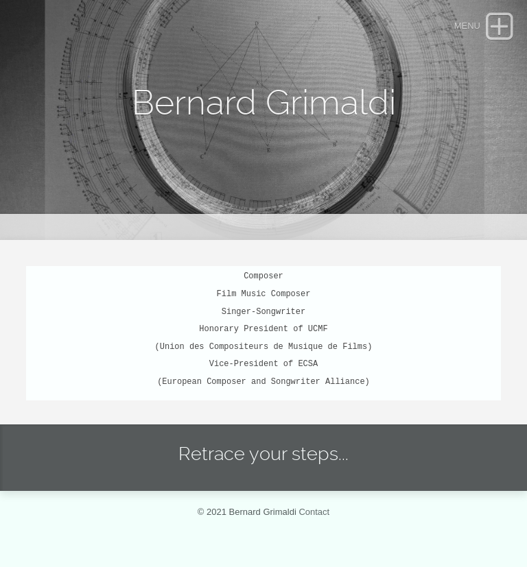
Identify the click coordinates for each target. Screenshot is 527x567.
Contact (313, 512)
